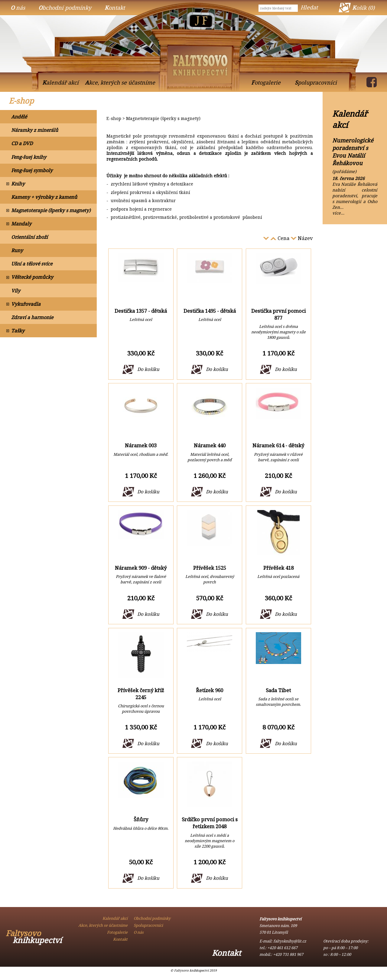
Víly (15, 290)
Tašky (17, 330)
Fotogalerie (266, 82)
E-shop (21, 100)
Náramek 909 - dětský (141, 567)
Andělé (19, 116)
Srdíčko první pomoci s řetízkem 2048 (210, 823)
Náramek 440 (210, 445)
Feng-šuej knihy (28, 157)
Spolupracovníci (316, 82)
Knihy (18, 183)
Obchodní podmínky (64, 7)
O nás (18, 7)
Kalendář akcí (60, 82)
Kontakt (115, 7)
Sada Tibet (278, 690)
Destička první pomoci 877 (278, 314)
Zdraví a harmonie (32, 317)
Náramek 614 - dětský (278, 445)
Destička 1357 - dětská (141, 310)
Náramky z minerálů (34, 130)
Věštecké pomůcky (32, 277)
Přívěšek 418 (278, 567)
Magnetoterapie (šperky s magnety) (50, 210)
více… (338, 213)
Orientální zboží (29, 237)
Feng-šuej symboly (32, 170)
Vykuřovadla (26, 304)
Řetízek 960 (209, 690)
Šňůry (141, 819)
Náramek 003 (141, 445)
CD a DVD (22, 143)
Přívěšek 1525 (209, 567)
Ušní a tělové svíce (31, 263)
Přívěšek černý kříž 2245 (141, 694)
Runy (17, 250)
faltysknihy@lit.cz (289, 941)
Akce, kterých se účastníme (120, 82)
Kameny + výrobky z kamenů (44, 197)
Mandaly (21, 223)
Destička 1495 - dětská (210, 310)
